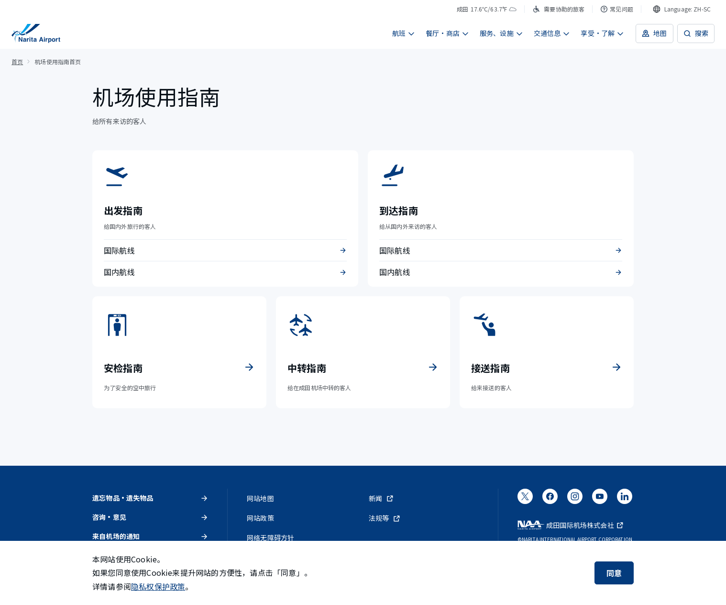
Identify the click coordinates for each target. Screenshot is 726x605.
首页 (17, 61)
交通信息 (552, 33)
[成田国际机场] (35, 33)
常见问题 (616, 9)
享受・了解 (602, 33)
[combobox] (682, 9)
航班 (403, 33)
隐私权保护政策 (158, 586)
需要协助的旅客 (558, 9)
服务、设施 (501, 33)
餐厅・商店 (447, 33)
